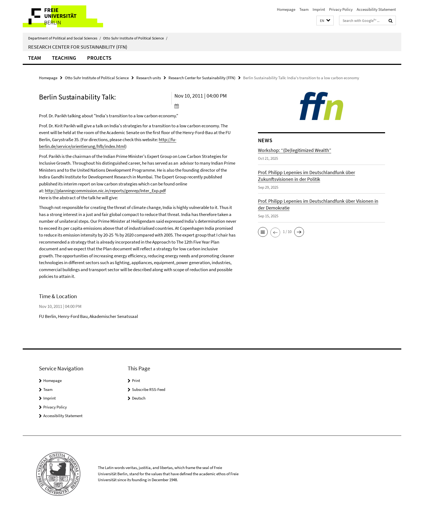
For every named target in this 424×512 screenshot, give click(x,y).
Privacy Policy (341, 9)
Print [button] (136, 380)
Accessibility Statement (376, 9)
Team (304, 9)
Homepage (286, 9)
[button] (325, 21)
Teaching (64, 57)
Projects (99, 57)
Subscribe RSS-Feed (148, 389)
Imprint (319, 9)
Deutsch (138, 398)
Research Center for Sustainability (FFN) (77, 47)
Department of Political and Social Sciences (64, 38)
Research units (148, 77)
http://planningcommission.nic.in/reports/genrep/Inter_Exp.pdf (105, 191)
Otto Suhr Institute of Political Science (135, 38)
